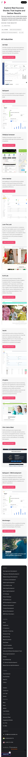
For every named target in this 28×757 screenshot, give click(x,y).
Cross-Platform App (7, 585)
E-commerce (6, 628)
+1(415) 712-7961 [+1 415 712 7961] (8, 742)
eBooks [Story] (4, 708)
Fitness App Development (9, 653)
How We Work (6, 676)
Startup (4, 696)
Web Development (15, 29)
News (4, 705)
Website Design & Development (10, 576)
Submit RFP (6, 754)
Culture (4, 682)
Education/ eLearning (8, 631)
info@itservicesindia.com (10, 734)
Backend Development (8, 611)
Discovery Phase (7, 717)
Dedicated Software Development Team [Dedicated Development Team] (12, 651)
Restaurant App (6, 633)
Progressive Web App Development (11, 574)
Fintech (4, 656)
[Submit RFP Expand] (10, 753)
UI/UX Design (6, 594)
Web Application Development (10, 571)
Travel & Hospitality (7, 645)
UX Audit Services (7, 599)
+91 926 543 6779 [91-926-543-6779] (8, 738)
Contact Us (5, 690)
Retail (4, 622)
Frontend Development (8, 608)
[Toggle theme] (25, 750)
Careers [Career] (5, 687)
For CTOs (5, 723)
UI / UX (21, 32)
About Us (5, 679)
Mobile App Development (9, 32)
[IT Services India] (5, 2)
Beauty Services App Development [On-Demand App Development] (11, 665)
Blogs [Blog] (4, 702)
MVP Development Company (9, 602)
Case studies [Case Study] (6, 711)
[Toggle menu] (2, 2)
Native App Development (8, 591)
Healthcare (5, 625)
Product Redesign (7, 596)
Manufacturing (6, 636)
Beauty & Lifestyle (7, 639)
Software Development (8, 605)
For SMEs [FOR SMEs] (5, 725)
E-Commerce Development (9, 579)
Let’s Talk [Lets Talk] (24, 2)
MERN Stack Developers (8, 614)
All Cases (5, 29)
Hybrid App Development (8, 588)
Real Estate (5, 642)
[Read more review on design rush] (10, 747)
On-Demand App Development (10, 662)
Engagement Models (8, 720)
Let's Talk (5, 693)
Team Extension (6, 673)
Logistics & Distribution (8, 648)
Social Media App (7, 659)
